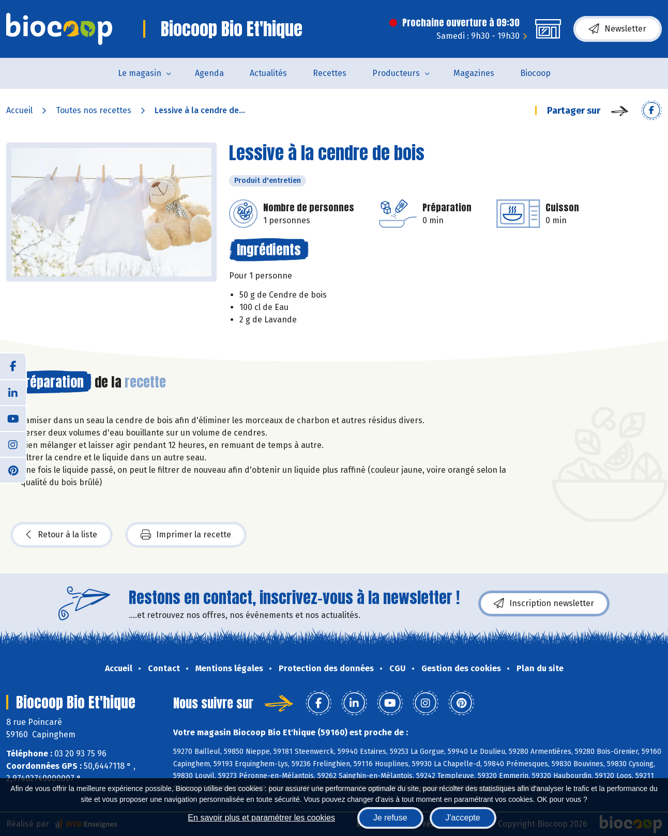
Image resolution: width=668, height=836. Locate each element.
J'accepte (463, 817)
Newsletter (617, 29)
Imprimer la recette (186, 535)
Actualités (268, 73)
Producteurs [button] (396, 73)
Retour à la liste (61, 535)
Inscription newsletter (544, 603)
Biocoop (535, 73)
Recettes (329, 73)
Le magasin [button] (139, 73)
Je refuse (390, 817)
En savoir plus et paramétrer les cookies (261, 817)
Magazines (473, 73)
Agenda (209, 73)
